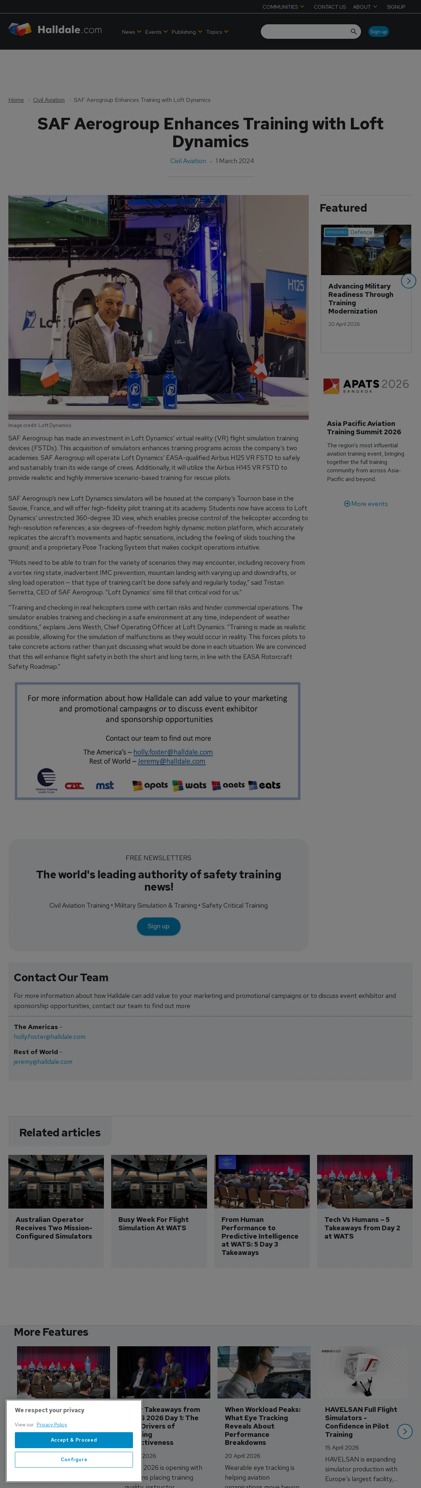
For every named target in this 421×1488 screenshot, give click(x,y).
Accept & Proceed (74, 1450)
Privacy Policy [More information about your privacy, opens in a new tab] (52, 1435)
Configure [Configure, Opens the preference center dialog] (74, 1470)
